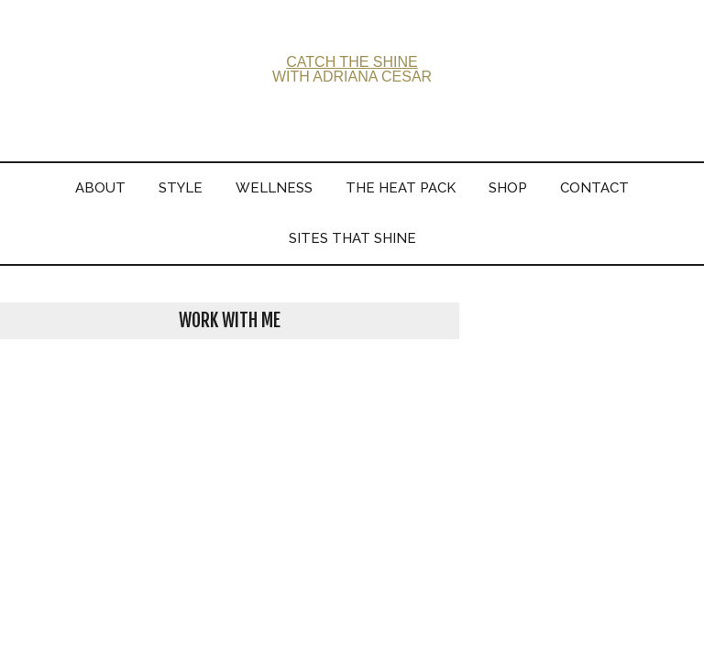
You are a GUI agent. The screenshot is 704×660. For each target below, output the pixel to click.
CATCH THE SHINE (351, 62)
